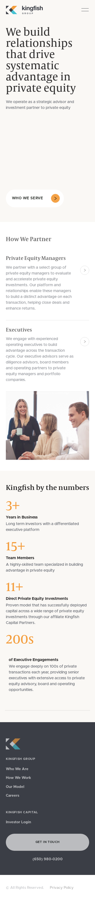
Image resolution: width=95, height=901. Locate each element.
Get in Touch (47, 843)
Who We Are (17, 770)
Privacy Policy (62, 888)
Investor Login (18, 823)
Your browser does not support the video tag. (35, 150)
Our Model (15, 788)
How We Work (18, 779)
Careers (12, 796)
